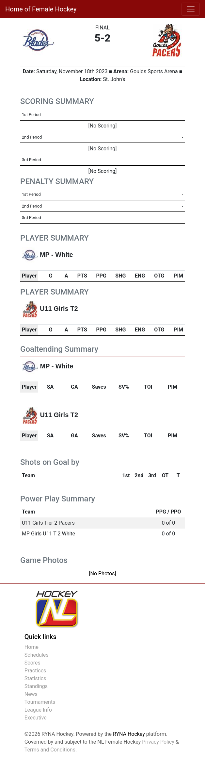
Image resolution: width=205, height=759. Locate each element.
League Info (38, 710)
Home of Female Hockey (40, 9)
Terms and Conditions (49, 750)
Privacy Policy (158, 742)
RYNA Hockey (129, 734)
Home (31, 647)
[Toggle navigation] (190, 9)
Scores (32, 663)
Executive (35, 718)
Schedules (36, 655)
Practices (35, 670)
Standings (36, 686)
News (31, 694)
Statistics (35, 678)
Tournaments (39, 702)
